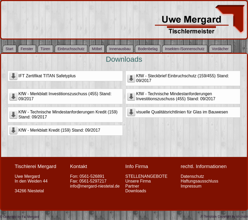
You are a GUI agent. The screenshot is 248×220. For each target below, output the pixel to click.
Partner (132, 186)
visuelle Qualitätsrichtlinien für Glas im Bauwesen (182, 112)
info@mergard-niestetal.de (95, 186)
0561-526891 (92, 176)
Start (9, 49)
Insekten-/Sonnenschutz (184, 49)
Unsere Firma (138, 181)
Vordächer (220, 49)
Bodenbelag (148, 49)
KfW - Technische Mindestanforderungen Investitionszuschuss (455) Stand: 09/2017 (176, 96)
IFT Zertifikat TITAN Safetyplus (47, 76)
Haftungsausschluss (199, 181)
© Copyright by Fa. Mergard (19, 217)
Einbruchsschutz (71, 49)
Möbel (97, 49)
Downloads (124, 59)
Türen (45, 49)
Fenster (27, 49)
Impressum (191, 186)
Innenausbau (119, 49)
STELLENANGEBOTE (146, 176)
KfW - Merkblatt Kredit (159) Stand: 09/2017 (59, 130)
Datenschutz (192, 176)
